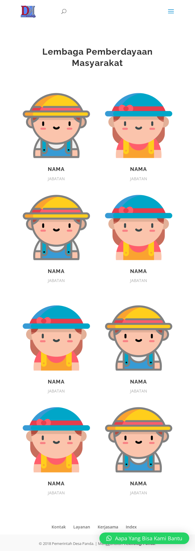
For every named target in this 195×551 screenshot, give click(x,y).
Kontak (59, 527)
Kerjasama (108, 527)
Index (131, 527)
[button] (144, 538)
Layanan (81, 527)
